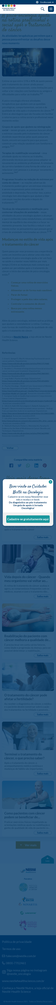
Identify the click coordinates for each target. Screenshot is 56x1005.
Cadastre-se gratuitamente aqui (28, 519)
